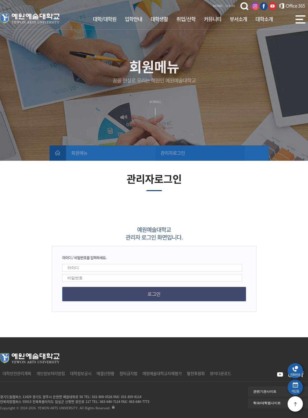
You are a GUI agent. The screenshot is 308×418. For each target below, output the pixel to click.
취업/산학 (185, 19)
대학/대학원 (104, 19)
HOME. (218, 6)
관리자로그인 (173, 152)
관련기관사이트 (264, 391)
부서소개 (238, 19)
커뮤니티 (212, 19)
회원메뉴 (79, 152)
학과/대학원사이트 (267, 403)
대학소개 (264, 19)
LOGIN (230, 6)
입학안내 (133, 19)
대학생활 (159, 19)
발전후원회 (196, 373)
